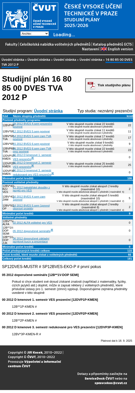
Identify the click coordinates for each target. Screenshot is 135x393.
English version (117, 49)
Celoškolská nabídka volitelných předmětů (55, 44)
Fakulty (11, 44)
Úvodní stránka (12, 59)
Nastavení (90, 49)
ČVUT (31, 357)
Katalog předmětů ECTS (112, 44)
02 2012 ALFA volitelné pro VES (32, 222)
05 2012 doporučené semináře (32, 231)
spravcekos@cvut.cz (111, 383)
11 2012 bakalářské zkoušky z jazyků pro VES (31, 189)
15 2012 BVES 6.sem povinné (31, 143)
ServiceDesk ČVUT (99, 378)
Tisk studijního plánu (114, 85)
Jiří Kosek (35, 352)
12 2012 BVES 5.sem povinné (31, 131)
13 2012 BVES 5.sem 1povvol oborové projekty (31, 207)
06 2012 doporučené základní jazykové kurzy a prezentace (31, 240)
